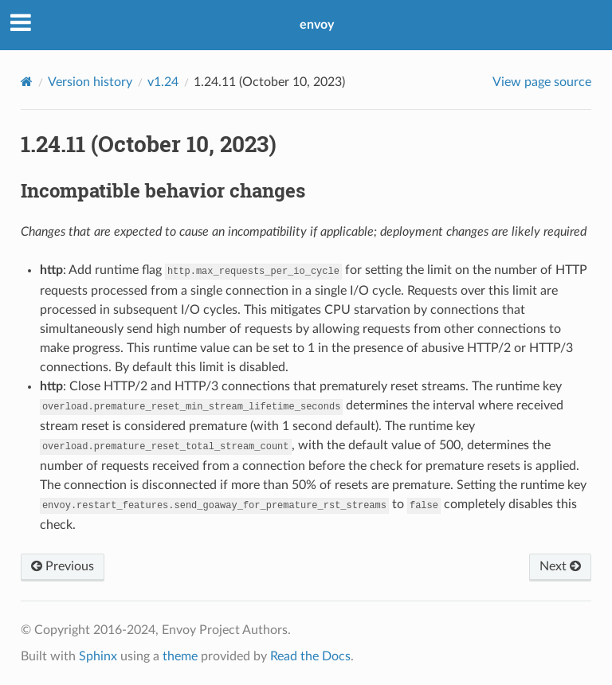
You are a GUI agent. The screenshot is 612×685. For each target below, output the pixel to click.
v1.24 (162, 82)
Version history (90, 82)
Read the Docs (310, 656)
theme (180, 656)
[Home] (27, 81)
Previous (62, 566)
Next (560, 566)
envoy (317, 24)
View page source (541, 82)
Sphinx (98, 656)
